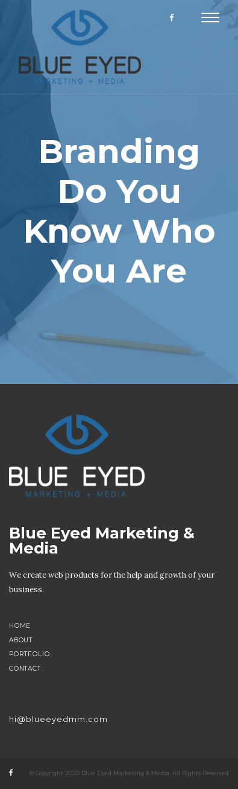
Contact (25, 668)
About (21, 640)
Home (20, 626)
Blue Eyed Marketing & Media (102, 540)
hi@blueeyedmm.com (58, 719)
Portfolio (29, 654)
